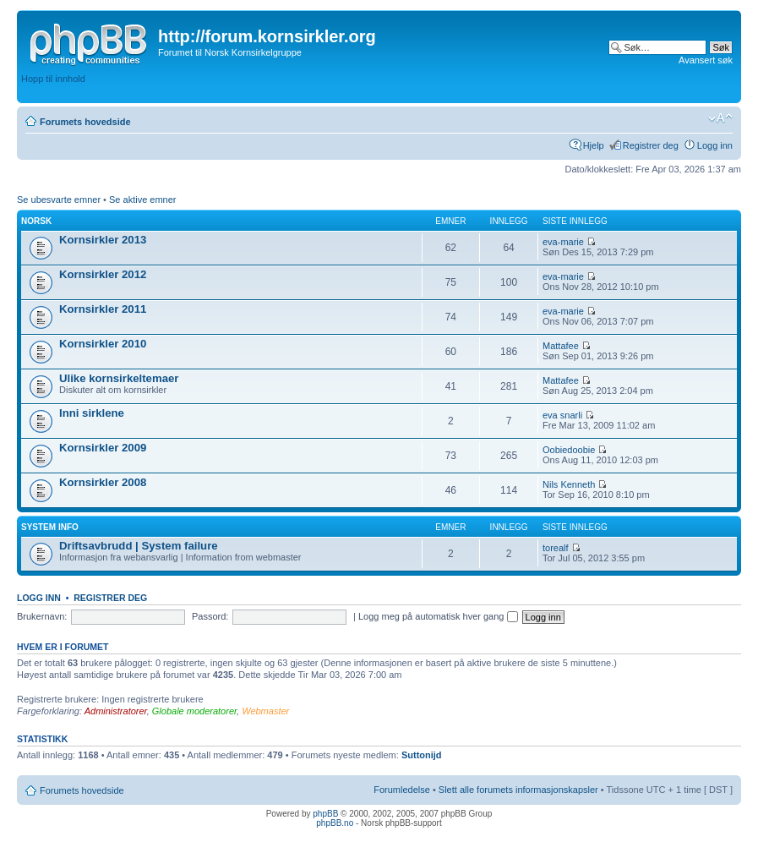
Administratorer (116, 711)
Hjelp (593, 145)
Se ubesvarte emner (59, 199)
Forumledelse (402, 790)
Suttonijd (421, 755)
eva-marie (563, 242)
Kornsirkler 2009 (102, 447)
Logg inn (715, 145)
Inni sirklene (91, 413)
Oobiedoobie (569, 450)
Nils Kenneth (569, 484)
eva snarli (562, 415)
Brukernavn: (42, 616)
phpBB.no (334, 823)
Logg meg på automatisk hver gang (438, 616)
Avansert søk (706, 60)
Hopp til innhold (53, 79)
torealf (556, 548)
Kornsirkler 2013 (102, 239)
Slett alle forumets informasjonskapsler (518, 790)
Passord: (210, 616)
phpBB (325, 813)
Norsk (36, 221)
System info (50, 527)
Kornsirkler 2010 (102, 343)
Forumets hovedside (85, 122)
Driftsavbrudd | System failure (138, 545)
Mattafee (561, 346)
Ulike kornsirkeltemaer (118, 378)
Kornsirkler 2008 (102, 482)
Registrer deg (651, 145)
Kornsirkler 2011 (102, 309)
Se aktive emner (142, 199)
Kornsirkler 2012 (102, 274)
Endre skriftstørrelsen (720, 118)
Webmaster (265, 711)
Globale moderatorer (194, 711)
